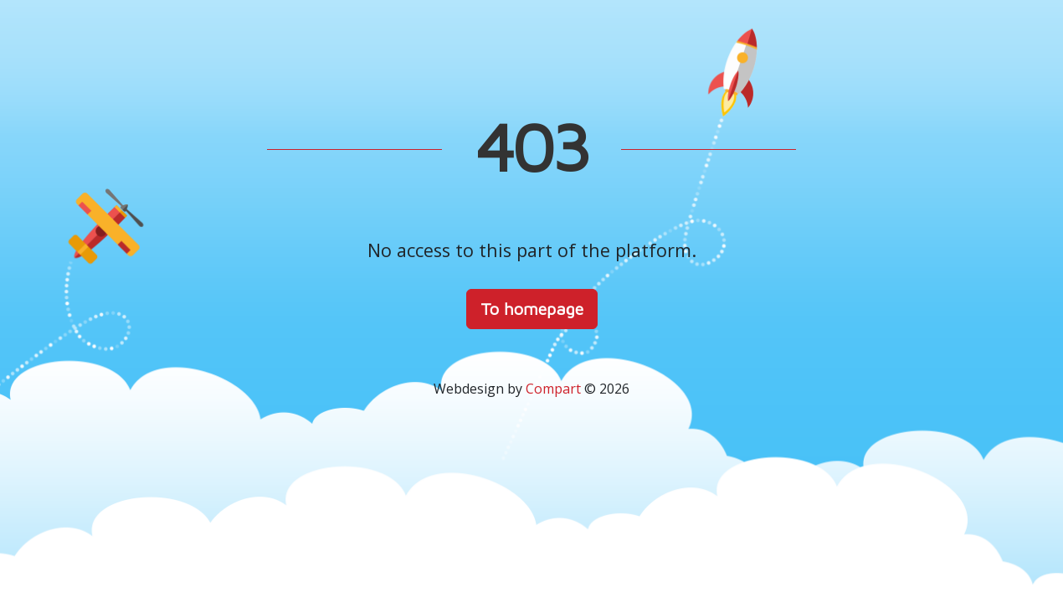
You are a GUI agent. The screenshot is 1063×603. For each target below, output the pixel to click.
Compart (553, 388)
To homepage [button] (531, 308)
